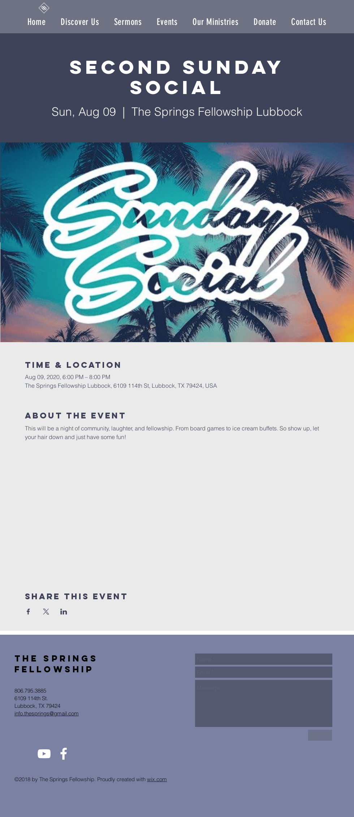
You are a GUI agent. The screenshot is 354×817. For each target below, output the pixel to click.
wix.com (157, 779)
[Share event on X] (46, 611)
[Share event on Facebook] (28, 611)
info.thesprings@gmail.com (46, 713)
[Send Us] (320, 735)
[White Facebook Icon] (64, 754)
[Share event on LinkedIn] (63, 611)
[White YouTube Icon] (44, 754)
